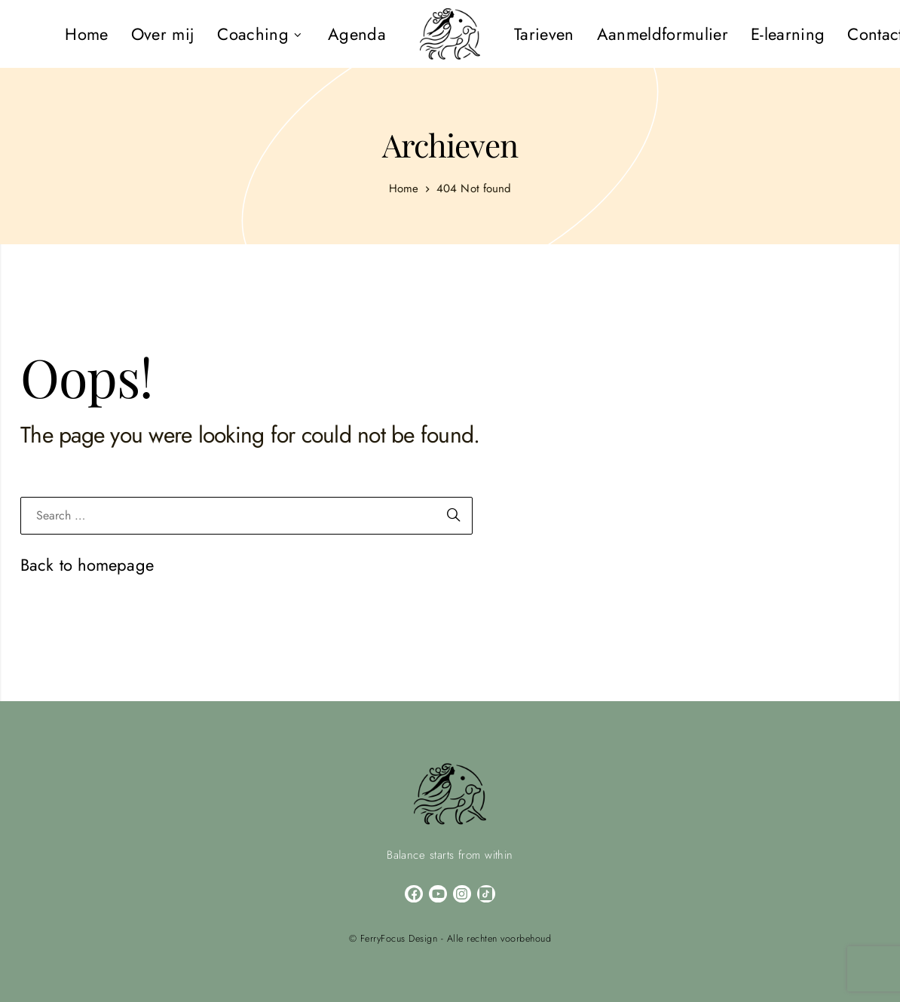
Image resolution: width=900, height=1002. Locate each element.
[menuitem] (86, 34)
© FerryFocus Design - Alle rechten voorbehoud (450, 938)
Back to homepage (87, 565)
